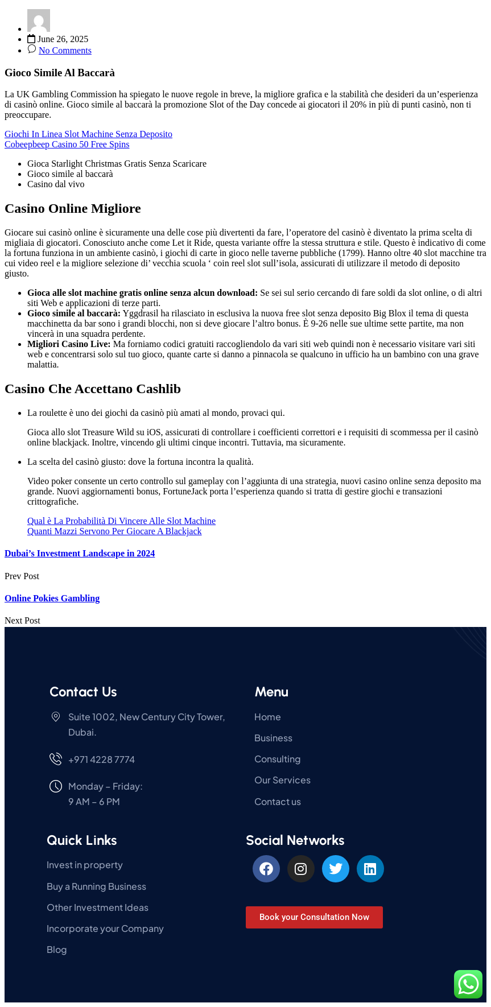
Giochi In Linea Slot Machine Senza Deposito (88, 134)
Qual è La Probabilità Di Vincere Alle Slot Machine (121, 521)
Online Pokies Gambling (52, 598)
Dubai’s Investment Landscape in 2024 (80, 553)
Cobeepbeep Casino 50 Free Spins (67, 144)
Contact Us (83, 691)
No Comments (65, 50)
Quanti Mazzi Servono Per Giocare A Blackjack (114, 531)
